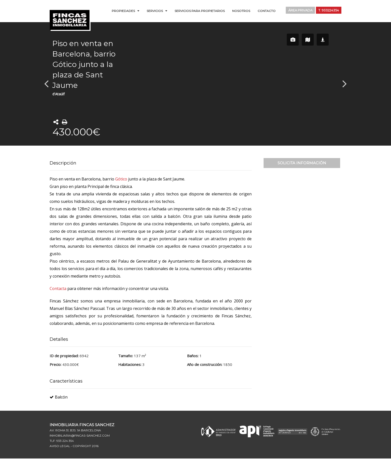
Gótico (121, 179)
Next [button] (344, 83)
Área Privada (297, 10)
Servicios (155, 11)
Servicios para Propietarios (200, 11)
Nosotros (241, 11)
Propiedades (123, 11)
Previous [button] (46, 83)
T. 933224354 (327, 10)
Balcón (59, 397)
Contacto (267, 11)
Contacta (58, 288)
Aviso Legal (60, 446)
